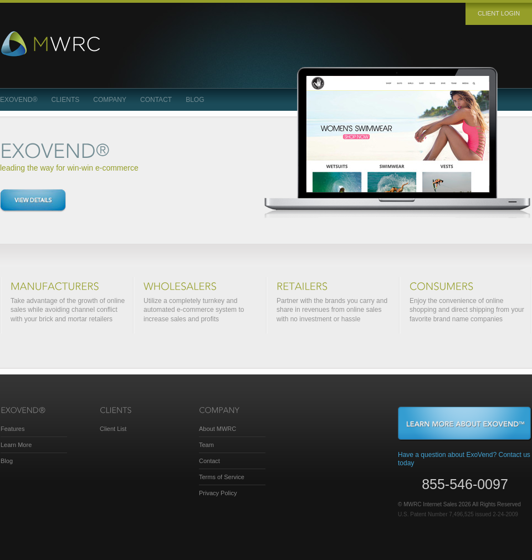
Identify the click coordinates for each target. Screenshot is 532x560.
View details (33, 200)
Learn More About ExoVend (465, 424)
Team (206, 444)
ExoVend (19, 100)
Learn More (16, 444)
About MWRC (217, 428)
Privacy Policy (218, 493)
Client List (113, 428)
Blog (195, 100)
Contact (156, 100)
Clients (66, 100)
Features (12, 428)
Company (109, 100)
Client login (499, 13)
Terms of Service (221, 477)
